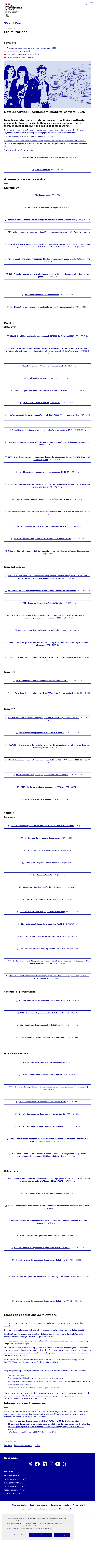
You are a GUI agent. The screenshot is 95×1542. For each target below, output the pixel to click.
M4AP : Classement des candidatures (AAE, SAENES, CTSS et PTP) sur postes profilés (43, 415)
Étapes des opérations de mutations (23, 54)
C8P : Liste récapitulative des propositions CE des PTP (42, 949)
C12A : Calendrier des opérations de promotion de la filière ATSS (42, 1248)
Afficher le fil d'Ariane (12, 23)
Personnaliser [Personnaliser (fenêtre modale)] (19, 1535)
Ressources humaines (23, 1445)
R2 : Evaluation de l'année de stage (42, 207)
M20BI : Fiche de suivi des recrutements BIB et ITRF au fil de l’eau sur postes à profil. (43, 657)
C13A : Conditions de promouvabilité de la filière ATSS (42, 1001)
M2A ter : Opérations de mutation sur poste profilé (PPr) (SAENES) (42, 390)
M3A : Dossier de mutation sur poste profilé (41, 403)
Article (37, 1445)
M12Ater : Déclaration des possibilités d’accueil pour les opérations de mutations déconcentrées (48, 551)
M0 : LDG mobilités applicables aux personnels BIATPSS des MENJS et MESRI (42, 336)
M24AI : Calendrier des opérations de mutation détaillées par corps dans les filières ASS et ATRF (48, 1206)
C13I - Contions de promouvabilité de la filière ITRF (42, 157)
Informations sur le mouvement (21, 57)
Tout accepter (62, 1535)
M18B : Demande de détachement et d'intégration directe (42, 630)
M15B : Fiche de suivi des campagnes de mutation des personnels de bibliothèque (42, 591)
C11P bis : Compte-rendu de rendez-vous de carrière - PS (42, 1114)
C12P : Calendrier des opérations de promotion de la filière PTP (42, 1301)
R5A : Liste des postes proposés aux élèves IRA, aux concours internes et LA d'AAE (43, 232)
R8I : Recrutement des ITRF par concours (42, 295)
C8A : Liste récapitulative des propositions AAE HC (42, 924)
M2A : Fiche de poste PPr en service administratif (42, 366)
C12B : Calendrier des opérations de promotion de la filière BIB (42, 1260)
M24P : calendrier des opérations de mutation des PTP (42, 1235)
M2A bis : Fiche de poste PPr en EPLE (42, 378)
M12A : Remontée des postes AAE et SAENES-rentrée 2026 (41, 526)
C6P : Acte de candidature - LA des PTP (42, 899)
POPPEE (7, 1362)
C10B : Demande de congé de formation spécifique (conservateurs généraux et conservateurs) (48, 1087)
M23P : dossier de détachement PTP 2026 (42, 799)
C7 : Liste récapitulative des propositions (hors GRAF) (42, 912)
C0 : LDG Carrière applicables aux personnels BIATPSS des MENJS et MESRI (42, 826)
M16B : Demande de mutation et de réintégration (42, 603)
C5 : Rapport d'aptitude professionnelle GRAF (41, 887)
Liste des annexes (42, 170)
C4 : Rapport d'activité (42, 875)
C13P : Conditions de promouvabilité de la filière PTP (42, 1037)
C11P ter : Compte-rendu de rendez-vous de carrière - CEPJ (42, 1126)
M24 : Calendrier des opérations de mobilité (42, 1193)
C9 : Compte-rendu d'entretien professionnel (42, 1062)
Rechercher (85, 2)
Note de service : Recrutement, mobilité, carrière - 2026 (31, 48)
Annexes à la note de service (19, 51)
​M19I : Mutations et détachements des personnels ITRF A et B (42, 681)
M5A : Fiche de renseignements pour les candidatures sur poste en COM (42, 430)
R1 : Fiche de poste (43, 195)
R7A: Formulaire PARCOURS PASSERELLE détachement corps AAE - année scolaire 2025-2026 (46, 259)
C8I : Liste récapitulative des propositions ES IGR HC (42, 936)
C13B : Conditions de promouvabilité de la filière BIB (42, 1013)
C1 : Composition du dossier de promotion (42, 838)
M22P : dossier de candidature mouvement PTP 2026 (42, 787)
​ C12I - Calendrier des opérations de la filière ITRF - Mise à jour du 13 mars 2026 (42, 1276)
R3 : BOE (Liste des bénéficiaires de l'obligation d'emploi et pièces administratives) (42, 220)
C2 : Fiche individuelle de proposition (42, 850)
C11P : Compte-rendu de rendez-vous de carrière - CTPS (42, 1102)
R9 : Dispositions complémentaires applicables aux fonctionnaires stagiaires (42, 307)
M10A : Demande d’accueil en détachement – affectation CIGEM (42, 499)
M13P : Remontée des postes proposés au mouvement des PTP (42, 775)
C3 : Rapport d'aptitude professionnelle (42, 863)
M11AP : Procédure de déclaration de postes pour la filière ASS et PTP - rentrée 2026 (43, 512)
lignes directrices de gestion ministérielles (28, 1421)
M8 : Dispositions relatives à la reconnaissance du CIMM (42, 472)
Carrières (8, 1445)
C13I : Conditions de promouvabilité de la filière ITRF (42, 1025)
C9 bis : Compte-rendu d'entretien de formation (42, 1075)
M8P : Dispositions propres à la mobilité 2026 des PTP (41, 733)
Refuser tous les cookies (40, 1535)
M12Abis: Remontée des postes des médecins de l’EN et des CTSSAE (42, 539)
